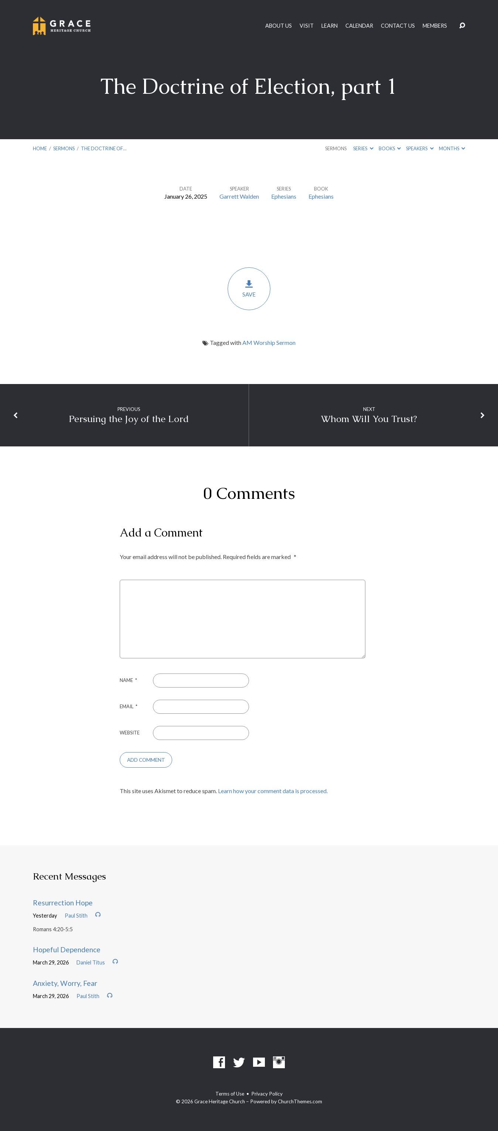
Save (249, 289)
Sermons (64, 148)
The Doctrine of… (103, 148)
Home (40, 148)
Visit (307, 25)
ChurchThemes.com (300, 1101)
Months (452, 148)
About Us (278, 25)
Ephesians (283, 196)
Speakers (419, 148)
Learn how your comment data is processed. (273, 790)
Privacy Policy (267, 1094)
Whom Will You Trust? (369, 419)
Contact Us (398, 25)
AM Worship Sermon (269, 342)
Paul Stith (76, 915)
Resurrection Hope (63, 902)
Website (130, 733)
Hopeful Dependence (66, 949)
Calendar (359, 25)
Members (435, 25)
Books (390, 148)
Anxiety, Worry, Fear (65, 983)
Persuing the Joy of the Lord (129, 419)
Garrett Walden (239, 196)
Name (128, 680)
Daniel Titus (90, 962)
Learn (329, 25)
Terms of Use (229, 1094)
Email (128, 706)
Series (363, 148)
